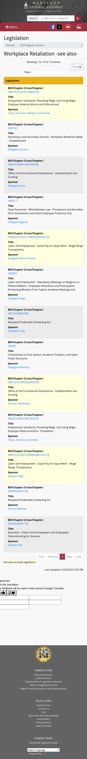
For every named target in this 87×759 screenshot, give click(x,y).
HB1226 (12, 313)
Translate (50, 753)
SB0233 (33, 92)
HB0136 (12, 92)
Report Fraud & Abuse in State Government (43, 688)
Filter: (43, 72)
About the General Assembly (43, 715)
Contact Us (43, 708)
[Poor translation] (11, 592)
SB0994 (23, 313)
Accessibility (43, 719)
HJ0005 (12, 346)
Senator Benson (17, 508)
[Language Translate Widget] (43, 750)
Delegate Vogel (16, 298)
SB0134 (23, 164)
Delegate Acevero (18, 149)
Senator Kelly (15, 476)
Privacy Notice (43, 722)
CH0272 (43, 237)
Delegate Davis (16, 185)
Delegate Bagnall (18, 222)
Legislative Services (34, 11)
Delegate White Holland (22, 258)
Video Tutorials (43, 725)
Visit (43, 712)
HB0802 (12, 273)
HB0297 (12, 164)
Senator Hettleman (19, 403)
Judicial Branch (43, 678)
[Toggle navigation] (12, 26)
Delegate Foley (16, 331)
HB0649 (12, 237)
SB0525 (33, 237)
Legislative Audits (54, 11)
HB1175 (22, 523)
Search (33, 18)
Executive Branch (43, 674)
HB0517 (12, 200)
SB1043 (12, 523)
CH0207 (23, 92)
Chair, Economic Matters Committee (29, 113)
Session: (10, 45)
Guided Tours (43, 705)
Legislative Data (49, 742)
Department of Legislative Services (43, 681)
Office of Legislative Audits (43, 685)
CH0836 (32, 164)
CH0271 (23, 237)
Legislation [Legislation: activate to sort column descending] (12, 80)
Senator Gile (15, 545)
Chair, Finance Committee (23, 440)
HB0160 (12, 128)
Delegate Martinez (18, 367)
